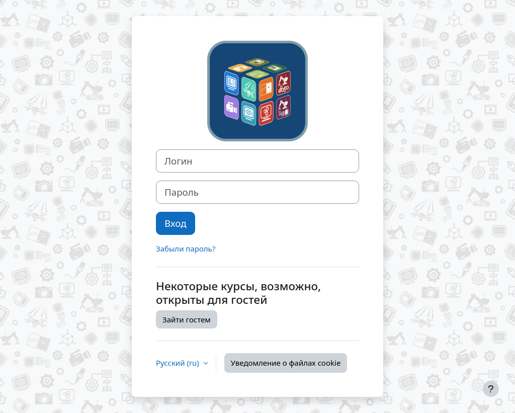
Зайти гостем (186, 319)
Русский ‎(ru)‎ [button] (178, 363)
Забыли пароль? (185, 248)
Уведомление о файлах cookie (286, 363)
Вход (175, 223)
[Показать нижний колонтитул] (491, 389)
